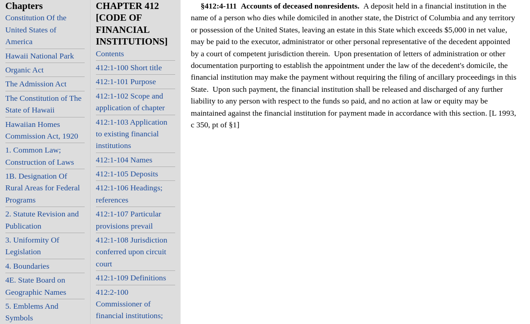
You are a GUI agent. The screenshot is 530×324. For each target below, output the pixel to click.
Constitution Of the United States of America (36, 29)
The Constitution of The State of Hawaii (43, 104)
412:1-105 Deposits (127, 173)
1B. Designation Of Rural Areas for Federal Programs (42, 187)
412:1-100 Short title (129, 67)
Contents (110, 53)
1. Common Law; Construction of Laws (39, 155)
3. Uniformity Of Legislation (32, 245)
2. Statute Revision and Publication (42, 219)
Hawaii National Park (39, 55)
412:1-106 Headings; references (129, 193)
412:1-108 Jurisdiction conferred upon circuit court (132, 251)
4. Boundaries (27, 265)
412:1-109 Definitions (131, 277)
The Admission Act (36, 83)
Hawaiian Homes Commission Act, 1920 (41, 130)
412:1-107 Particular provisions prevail (128, 219)
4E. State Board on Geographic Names (35, 285)
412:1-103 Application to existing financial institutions (132, 133)
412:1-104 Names (124, 159)
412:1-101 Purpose (126, 81)
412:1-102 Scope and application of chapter (130, 101)
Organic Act (24, 69)
